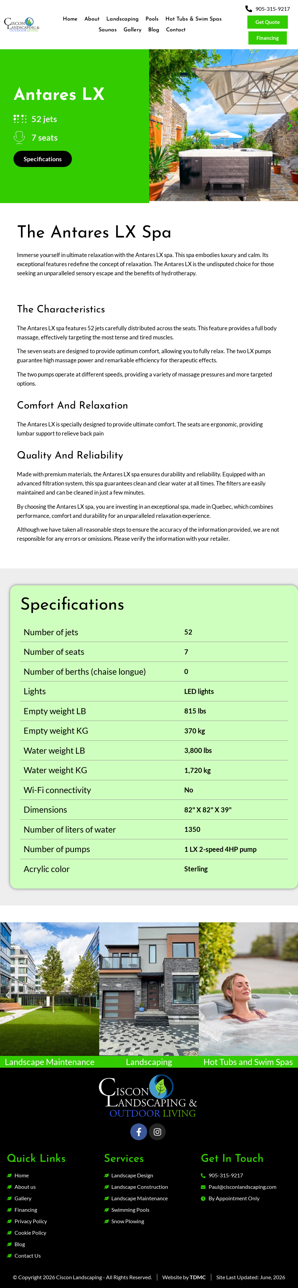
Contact (176, 30)
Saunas (108, 30)
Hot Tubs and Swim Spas (248, 1062)
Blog (153, 30)
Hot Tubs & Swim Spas (193, 19)
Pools (152, 19)
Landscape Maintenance (49, 1062)
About (92, 19)
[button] (158, 126)
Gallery (132, 30)
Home (70, 19)
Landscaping (122, 19)
